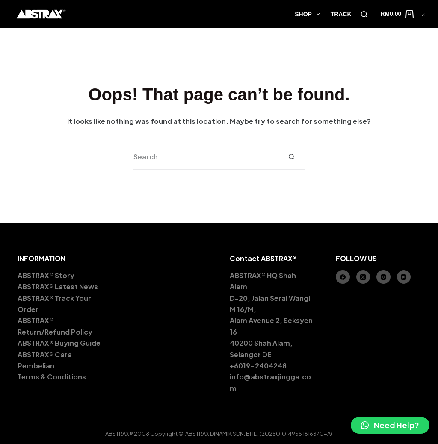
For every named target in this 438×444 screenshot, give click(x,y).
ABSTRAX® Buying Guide (59, 342)
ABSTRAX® (35, 320)
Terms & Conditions (52, 376)
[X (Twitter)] (363, 277)
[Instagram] (383, 277)
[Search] (364, 14)
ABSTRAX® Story (46, 275)
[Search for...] (206, 157)
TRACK (341, 14)
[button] (390, 425)
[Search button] (292, 157)
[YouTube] (404, 277)
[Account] (423, 14)
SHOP (309, 14)
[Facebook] (343, 277)
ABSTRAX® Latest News (58, 286)
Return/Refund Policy (55, 331)
